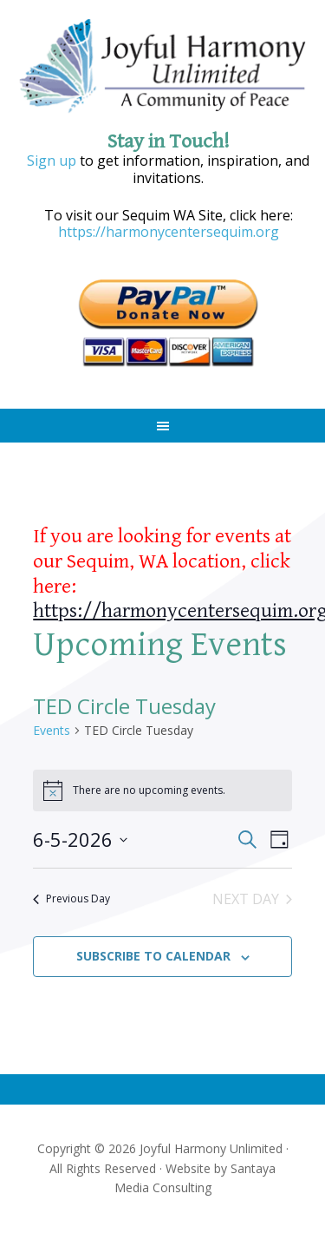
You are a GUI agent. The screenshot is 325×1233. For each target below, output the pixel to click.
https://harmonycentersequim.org (168, 231)
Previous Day (71, 898)
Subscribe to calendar (153, 956)
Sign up (51, 160)
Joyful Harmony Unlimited (162, 67)
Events (51, 730)
